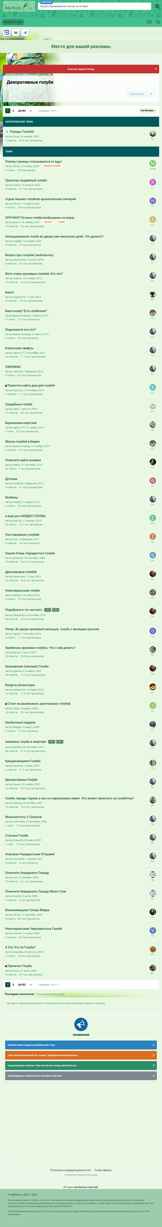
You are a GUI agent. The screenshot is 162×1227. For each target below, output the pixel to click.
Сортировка (148, 111)
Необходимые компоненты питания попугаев (35, 1073)
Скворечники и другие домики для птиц (31, 1042)
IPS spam (68, 1184)
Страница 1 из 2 (48, 110)
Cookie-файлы (103, 1167)
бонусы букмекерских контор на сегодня (64, 6)
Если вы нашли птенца (81, 69)
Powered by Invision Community (81, 1172)
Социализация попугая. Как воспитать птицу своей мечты (42, 1063)
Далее (22, 110)
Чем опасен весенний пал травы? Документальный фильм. (43, 1052)
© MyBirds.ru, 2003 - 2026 (22, 1192)
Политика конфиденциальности (70, 1167)
